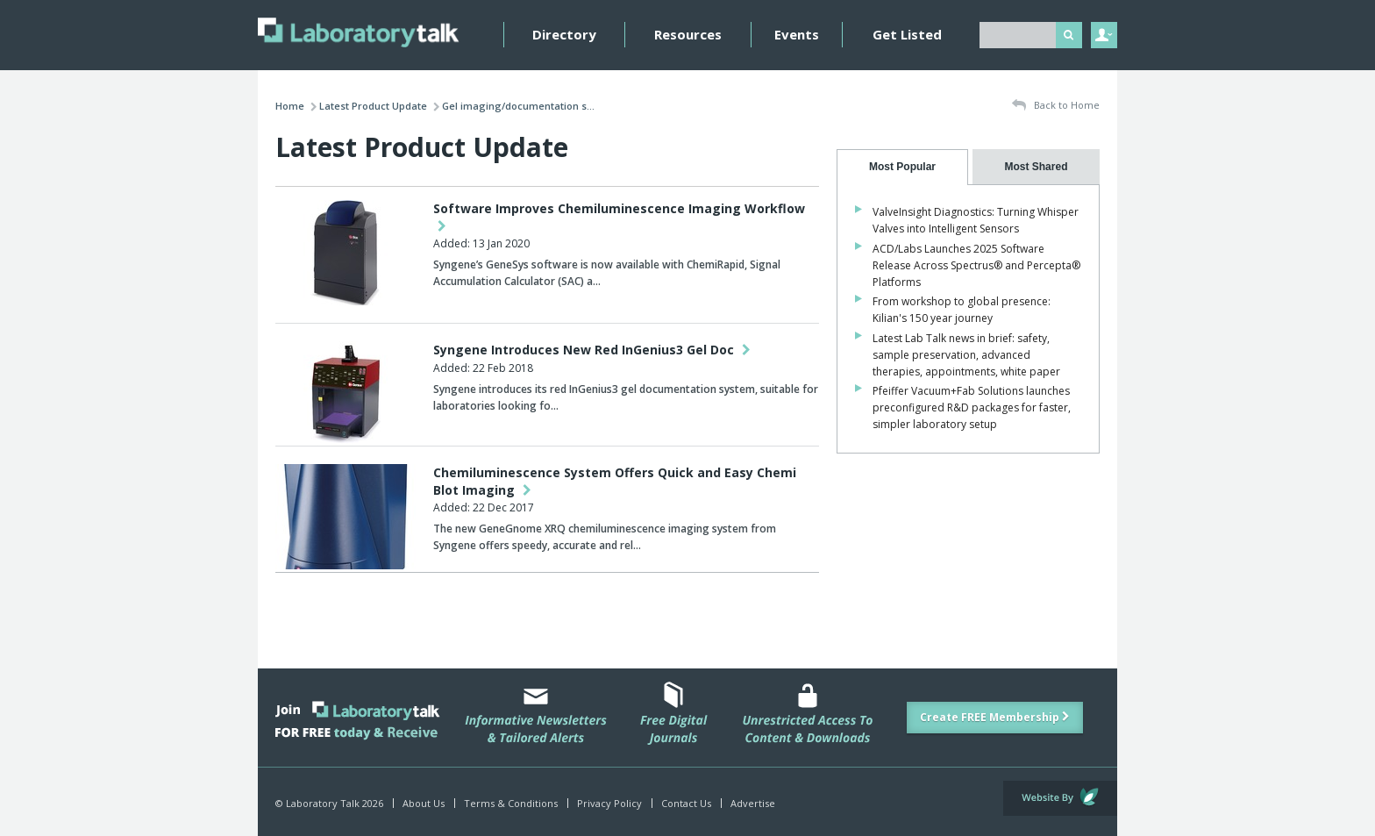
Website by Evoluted (1060, 798)
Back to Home (1056, 105)
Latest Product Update (373, 105)
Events (796, 34)
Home (289, 105)
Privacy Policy (609, 803)
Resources (688, 34)
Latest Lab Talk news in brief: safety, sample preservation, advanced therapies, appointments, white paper (966, 355)
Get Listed (907, 34)
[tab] (902, 167)
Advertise (752, 803)
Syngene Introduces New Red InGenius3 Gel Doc (592, 349)
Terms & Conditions (511, 803)
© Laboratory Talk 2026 (329, 803)
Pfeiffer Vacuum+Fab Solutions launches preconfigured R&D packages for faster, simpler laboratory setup (972, 407)
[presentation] (902, 167)
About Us (424, 803)
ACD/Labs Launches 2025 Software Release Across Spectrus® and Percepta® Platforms (976, 265)
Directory (564, 34)
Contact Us (686, 803)
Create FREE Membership (995, 717)
